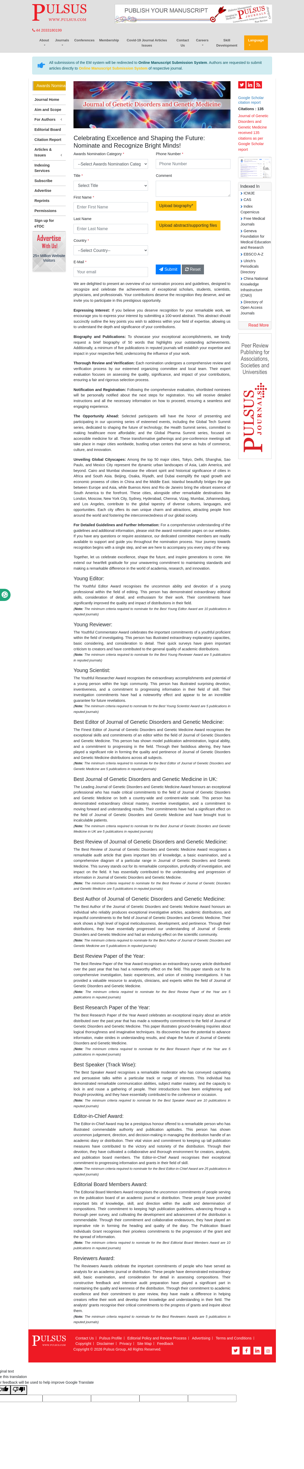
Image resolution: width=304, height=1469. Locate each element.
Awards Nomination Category (98, 154)
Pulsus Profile (110, 1338)
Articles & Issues (49, 152)
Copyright (84, 1344)
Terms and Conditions (233, 1338)
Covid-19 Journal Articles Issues (147, 42)
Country (81, 240)
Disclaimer (105, 1344)
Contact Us (183, 42)
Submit (168, 269)
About (44, 40)
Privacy (125, 1344)
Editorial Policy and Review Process (157, 1338)
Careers (202, 40)
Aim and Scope (48, 110)
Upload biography (176, 206)
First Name (83, 197)
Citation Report (48, 140)
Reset (193, 269)
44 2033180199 (47, 30)
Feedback (165, 1344)
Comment (164, 176)
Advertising (201, 1338)
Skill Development (226, 42)
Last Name (82, 219)
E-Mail (79, 262)
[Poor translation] (19, 1390)
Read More (258, 325)
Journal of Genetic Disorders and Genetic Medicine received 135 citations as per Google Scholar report (253, 133)
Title (78, 176)
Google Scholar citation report (251, 100)
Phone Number (169, 154)
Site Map (144, 1344)
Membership (109, 40)
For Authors (49, 119)
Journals (62, 40)
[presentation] (199, 250)
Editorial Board (48, 129)
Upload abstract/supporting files (188, 225)
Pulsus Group (114, 1349)
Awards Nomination (51, 86)
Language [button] (256, 40)
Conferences (84, 40)
